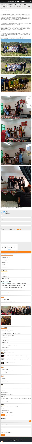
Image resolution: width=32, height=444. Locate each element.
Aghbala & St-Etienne (5, 278)
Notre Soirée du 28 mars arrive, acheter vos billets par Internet (12, 287)
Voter (3, 415)
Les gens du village (5, 372)
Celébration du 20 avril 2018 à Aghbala (8, 335)
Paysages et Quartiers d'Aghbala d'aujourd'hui (9, 345)
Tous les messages (5, 401)
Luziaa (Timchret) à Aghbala (9, 362)
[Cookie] (2, 442)
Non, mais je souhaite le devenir (7, 412)
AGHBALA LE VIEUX (5, 342)
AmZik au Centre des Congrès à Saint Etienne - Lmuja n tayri (15, 355)
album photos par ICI (19, 207)
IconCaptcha (9, 249)
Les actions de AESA (5, 262)
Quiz (2, 387)
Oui (2, 408)
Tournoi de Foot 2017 (5, 337)
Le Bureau (3, 264)
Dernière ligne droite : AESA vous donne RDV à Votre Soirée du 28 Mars (13, 285)
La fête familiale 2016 (5, 340)
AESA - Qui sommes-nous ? (6, 257)
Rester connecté (4, 429)
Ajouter (16, 251)
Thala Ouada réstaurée (5, 347)
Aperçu (19, 229)
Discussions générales (5, 381)
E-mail (2, 219)
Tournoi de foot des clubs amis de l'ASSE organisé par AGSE (12, 333)
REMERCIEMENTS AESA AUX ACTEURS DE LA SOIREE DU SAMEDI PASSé (14, 283)
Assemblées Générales (5, 299)
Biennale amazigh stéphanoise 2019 (8, 330)
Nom (1, 215)
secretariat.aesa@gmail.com (13, 440)
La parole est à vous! (5, 267)
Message (2, 228)
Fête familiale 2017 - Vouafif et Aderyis (8, 338)
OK (29, 420)
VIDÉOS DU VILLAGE (5, 369)
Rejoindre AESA (4, 260)
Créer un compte (3, 432)
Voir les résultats (9, 415)
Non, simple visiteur (5, 410)
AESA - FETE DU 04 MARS (9, 352)
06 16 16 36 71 (21, 440)
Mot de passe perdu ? (9, 432)
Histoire (3, 274)
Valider (3, 434)
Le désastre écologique (5, 276)
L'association (4, 378)
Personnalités (4, 273)
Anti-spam (2, 243)
